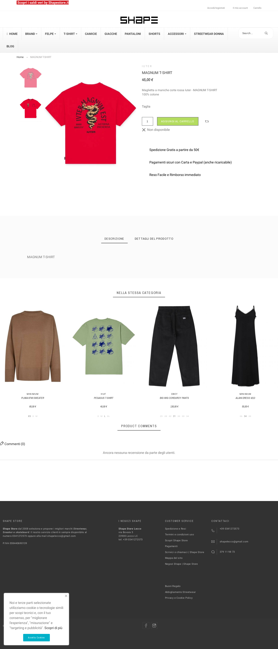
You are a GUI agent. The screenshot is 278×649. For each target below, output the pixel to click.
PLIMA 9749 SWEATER (32, 398)
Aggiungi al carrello (177, 121)
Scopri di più (53, 628)
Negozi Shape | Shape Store (181, 564)
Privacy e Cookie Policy (179, 597)
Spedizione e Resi (175, 528)
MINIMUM (32, 394)
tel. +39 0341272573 (131, 539)
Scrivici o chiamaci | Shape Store (184, 552)
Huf (103, 394)
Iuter (147, 66)
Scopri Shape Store (176, 540)
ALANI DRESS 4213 (245, 398)
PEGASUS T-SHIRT (103, 398)
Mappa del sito (174, 558)
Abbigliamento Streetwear (180, 592)
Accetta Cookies (36, 637)
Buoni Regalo (173, 586)
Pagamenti (171, 546)
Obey (174, 394)
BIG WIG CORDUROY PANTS (174, 398)
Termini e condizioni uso (179, 534)
